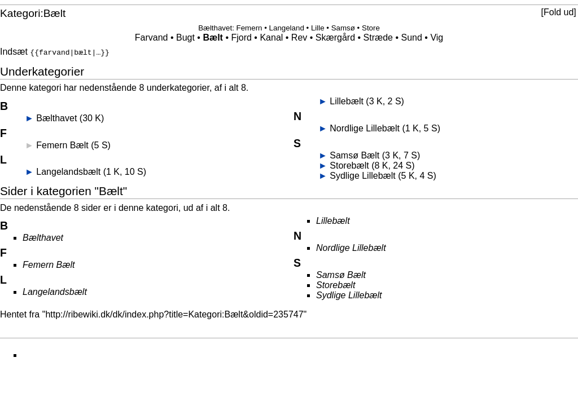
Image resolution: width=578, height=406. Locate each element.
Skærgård (335, 37)
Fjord (241, 37)
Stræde (378, 37)
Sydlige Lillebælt (363, 174)
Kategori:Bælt (32, 13)
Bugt (185, 37)
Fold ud (558, 12)
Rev (299, 37)
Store (371, 28)
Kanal (271, 37)
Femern (249, 28)
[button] (558, 12)
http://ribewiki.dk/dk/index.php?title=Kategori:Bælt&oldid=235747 (174, 313)
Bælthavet (215, 28)
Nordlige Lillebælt (365, 127)
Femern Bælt (62, 144)
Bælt (213, 37)
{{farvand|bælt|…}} (69, 52)
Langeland (286, 28)
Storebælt (349, 164)
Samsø (343, 28)
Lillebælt (347, 100)
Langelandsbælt (68, 170)
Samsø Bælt (354, 154)
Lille (318, 28)
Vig (436, 37)
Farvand (151, 37)
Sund (411, 37)
